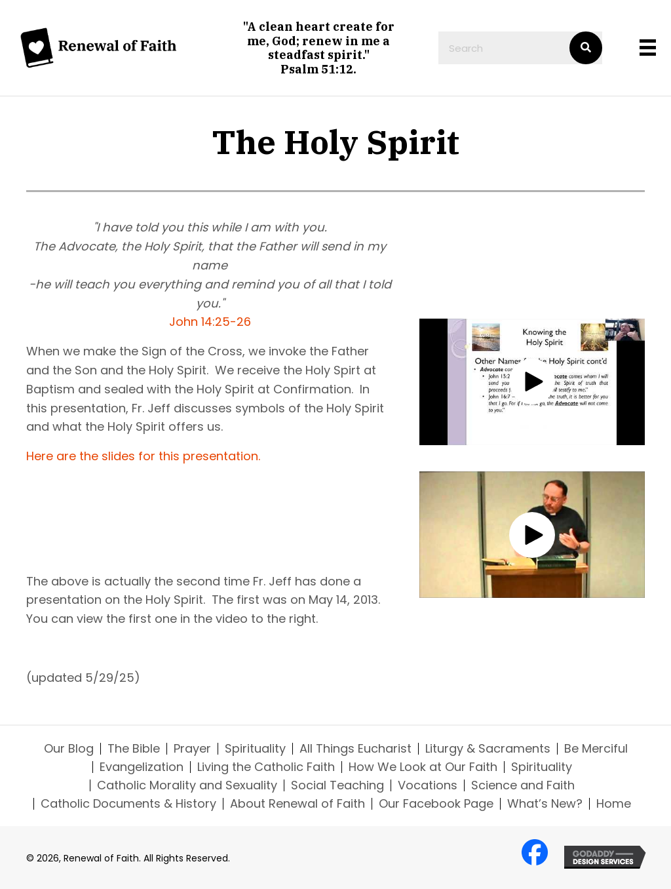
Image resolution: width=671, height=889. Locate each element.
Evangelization (141, 767)
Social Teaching (337, 785)
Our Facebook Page (436, 804)
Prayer (192, 749)
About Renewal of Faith (297, 804)
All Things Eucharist (355, 749)
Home (613, 804)
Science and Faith (523, 785)
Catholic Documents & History (128, 804)
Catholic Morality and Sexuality (187, 785)
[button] (532, 382)
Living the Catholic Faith (266, 767)
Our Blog (69, 749)
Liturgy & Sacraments (487, 749)
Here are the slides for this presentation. (143, 456)
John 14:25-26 (210, 321)
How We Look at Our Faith (423, 767)
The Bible (133, 749)
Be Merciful (596, 749)
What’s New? (545, 804)
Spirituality (255, 749)
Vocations (427, 785)
